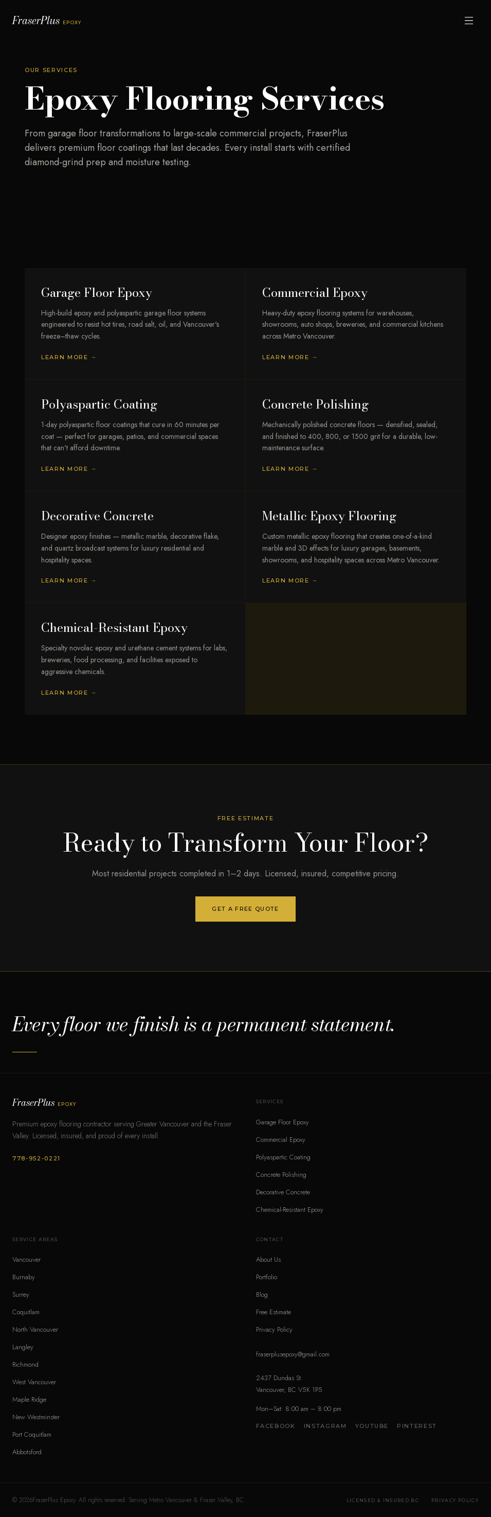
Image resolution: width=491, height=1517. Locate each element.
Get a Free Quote (245, 908)
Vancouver (26, 1259)
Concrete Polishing (281, 1174)
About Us (268, 1259)
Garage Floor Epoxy (282, 1122)
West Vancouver (34, 1382)
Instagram (325, 1426)
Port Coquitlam (31, 1434)
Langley (22, 1347)
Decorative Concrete (283, 1192)
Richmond (25, 1364)
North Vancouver (35, 1329)
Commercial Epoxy (280, 1139)
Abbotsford (27, 1452)
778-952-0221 (36, 1158)
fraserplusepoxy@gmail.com (293, 1354)
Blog (262, 1294)
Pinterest (417, 1426)
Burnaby (23, 1277)
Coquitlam (26, 1312)
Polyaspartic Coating (283, 1157)
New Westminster (36, 1417)
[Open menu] (469, 20)
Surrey (20, 1294)
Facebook (276, 1426)
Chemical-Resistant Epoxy (289, 1209)
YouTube (372, 1426)
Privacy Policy (274, 1329)
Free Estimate (273, 1312)
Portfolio (266, 1277)
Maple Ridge (29, 1399)
